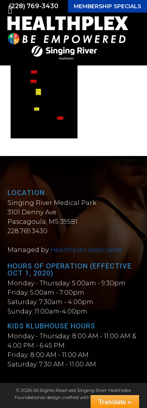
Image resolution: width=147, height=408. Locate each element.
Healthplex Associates (86, 250)
